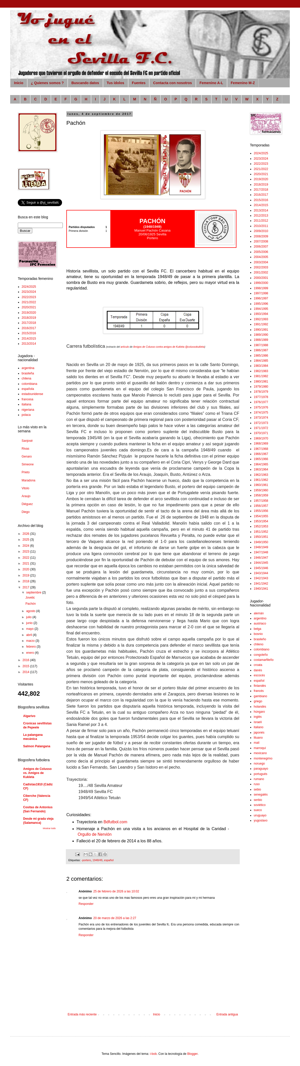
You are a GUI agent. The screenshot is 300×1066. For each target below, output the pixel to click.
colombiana (29, 384)
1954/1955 (261, 516)
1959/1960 (261, 490)
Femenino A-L (211, 83)
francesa (27, 399)
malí (257, 742)
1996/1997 (261, 298)
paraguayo (261, 768)
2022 (26, 557)
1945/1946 (261, 568)
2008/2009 (261, 236)
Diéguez (27, 504)
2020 (26, 569)
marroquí (260, 748)
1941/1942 (261, 583)
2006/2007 (261, 246)
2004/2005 (261, 257)
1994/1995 (261, 309)
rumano (259, 779)
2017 (26, 587)
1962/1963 (261, 475)
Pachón (30, 603)
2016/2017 (29, 328)
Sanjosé (27, 441)
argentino (260, 618)
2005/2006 (261, 252)
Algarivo (29, 716)
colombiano (261, 649)
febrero (31, 646)
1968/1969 (261, 443)
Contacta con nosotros (172, 83)
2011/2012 (261, 220)
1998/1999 (261, 288)
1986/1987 (261, 350)
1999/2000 (261, 283)
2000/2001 (261, 278)
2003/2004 (261, 262)
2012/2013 (261, 215)
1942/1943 (261, 578)
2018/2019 (29, 317)
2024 (26, 545)
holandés (260, 706)
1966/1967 (261, 454)
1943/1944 (261, 573)
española (28, 389)
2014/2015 (29, 338)
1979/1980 (261, 386)
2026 (26, 534)
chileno (258, 644)
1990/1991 (261, 329)
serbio (258, 800)
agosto (31, 611)
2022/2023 (29, 297)
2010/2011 (261, 226)
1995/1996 (261, 304)
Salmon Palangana (36, 746)
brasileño (260, 639)
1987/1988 (261, 345)
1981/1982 (261, 376)
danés (258, 670)
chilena (26, 378)
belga (257, 629)
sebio (257, 789)
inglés (258, 717)
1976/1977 (261, 402)
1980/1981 (261, 381)
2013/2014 (29, 343)
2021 (26, 563)
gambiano (260, 696)
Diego (25, 512)
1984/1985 (261, 360)
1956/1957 (261, 506)
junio (30, 623)
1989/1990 (261, 335)
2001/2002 (261, 272)
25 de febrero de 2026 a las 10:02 (116, 891)
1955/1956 (261, 511)
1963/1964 (261, 469)
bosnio (258, 634)
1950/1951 (261, 537)
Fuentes (139, 83)
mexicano (260, 753)
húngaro (259, 711)
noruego (259, 763)
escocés (259, 675)
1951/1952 (261, 532)
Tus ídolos (115, 83)
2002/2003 (261, 267)
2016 (26, 660)
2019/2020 (29, 312)
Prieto (25, 472)
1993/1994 (261, 314)
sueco (258, 810)
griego (258, 701)
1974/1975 (261, 412)
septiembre (34, 592)
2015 (26, 666)
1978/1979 (261, 391)
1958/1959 (261, 495)
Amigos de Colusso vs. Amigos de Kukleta (37, 773)
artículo (125, 346)
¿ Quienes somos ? (47, 83)
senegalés (261, 794)
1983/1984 (261, 366)
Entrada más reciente (82, 1014)
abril (29, 635)
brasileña (28, 373)
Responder (86, 904)
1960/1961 (261, 485)
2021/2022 (29, 302)
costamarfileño (264, 660)
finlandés (260, 686)
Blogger (192, 1054)
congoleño (261, 655)
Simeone (28, 464)
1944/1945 (261, 563)
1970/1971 (261, 433)
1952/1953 (261, 526)
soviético (260, 805)
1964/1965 (261, 464)
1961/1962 (261, 480)
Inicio (18, 83)
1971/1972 (261, 428)
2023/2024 (29, 292)
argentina (28, 368)
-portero (86, 860)
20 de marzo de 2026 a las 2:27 (114, 918)
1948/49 (97, 860)
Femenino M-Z (243, 83)
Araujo (26, 496)
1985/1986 (261, 355)
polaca (26, 415)
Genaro (27, 456)
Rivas (25, 448)
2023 (26, 551)
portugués (260, 774)
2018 (26, 581)
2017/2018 (29, 323)
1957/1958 (261, 500)
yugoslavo (260, 820)
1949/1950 (261, 542)
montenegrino (263, 758)
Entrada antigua (227, 1014)
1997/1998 (261, 293)
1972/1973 (261, 423)
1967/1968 (261, 449)
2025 (26, 539)
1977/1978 (261, 397)
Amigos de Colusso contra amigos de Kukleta (159, 346)
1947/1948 (261, 552)
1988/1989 (261, 340)
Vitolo (25, 488)
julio (29, 617)
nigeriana (28, 410)
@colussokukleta (194, 346)
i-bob (153, 1054)
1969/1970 (261, 438)
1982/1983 (261, 371)
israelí (258, 722)
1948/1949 (261, 547)
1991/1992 (261, 324)
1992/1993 (261, 319)
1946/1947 (261, 557)
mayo (30, 629)
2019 (26, 575)
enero (30, 652)
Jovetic (30, 597)
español (109, 860)
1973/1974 (261, 417)
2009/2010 (261, 231)
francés (259, 691)
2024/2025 (29, 286)
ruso (257, 784)
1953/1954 (261, 521)
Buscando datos (85, 83)
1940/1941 (261, 588)
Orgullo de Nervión (94, 834)
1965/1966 (261, 459)
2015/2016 (29, 333)
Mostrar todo (49, 828)
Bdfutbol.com (115, 822)
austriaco (260, 623)
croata (258, 665)
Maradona (28, 480)
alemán (259, 613)
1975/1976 (261, 407)
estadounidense (32, 394)
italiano (258, 727)
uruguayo (260, 815)
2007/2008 (261, 241)
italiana (26, 404)
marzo (31, 641)
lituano (258, 737)
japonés (259, 732)
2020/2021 (29, 307)
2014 (26, 672)
